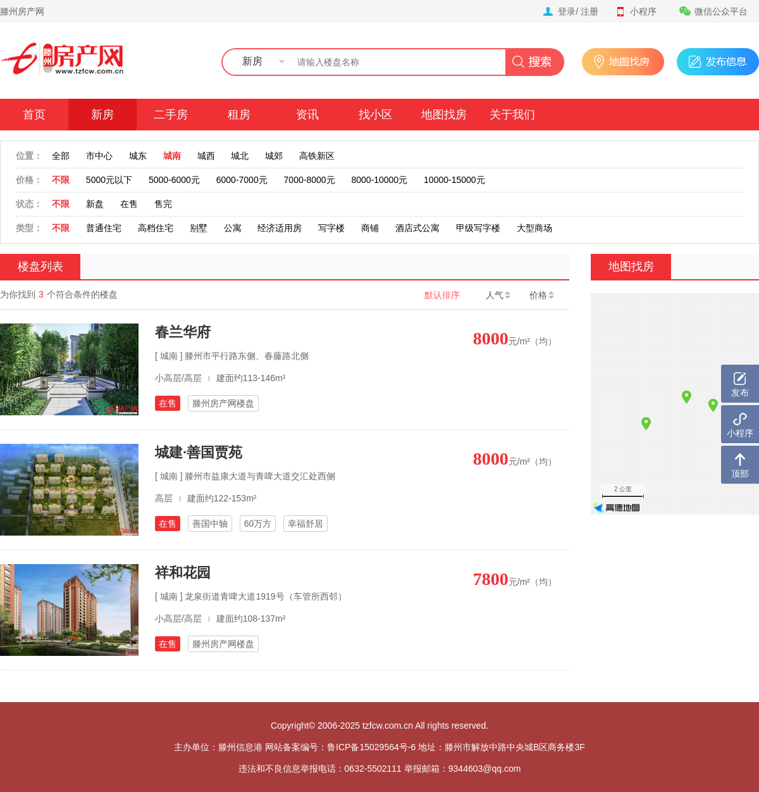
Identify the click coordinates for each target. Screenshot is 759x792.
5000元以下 (109, 180)
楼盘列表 (40, 266)
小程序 (636, 11)
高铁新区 (317, 156)
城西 (206, 156)
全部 (61, 156)
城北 (240, 156)
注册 (589, 11)
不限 (61, 180)
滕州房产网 (22, 11)
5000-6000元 (174, 180)
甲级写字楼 (478, 228)
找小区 (376, 114)
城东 (138, 156)
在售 (129, 204)
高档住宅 (155, 228)
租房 (239, 114)
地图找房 (444, 114)
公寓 (233, 228)
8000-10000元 (379, 180)
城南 (172, 156)
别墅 (198, 228)
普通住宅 (103, 228)
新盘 (95, 204)
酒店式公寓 (417, 228)
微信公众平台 (713, 11)
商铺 (370, 228)
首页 (34, 114)
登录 (567, 11)
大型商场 (534, 228)
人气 (498, 295)
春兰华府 (183, 332)
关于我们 (512, 114)
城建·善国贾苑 (198, 452)
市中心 (99, 156)
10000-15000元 (454, 180)
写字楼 (331, 228)
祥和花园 (183, 573)
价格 (541, 295)
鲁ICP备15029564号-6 (371, 747)
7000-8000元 (309, 180)
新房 (102, 114)
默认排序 (442, 295)
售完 (163, 204)
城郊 (274, 156)
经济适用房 (279, 228)
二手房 (171, 114)
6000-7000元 (242, 180)
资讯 (307, 114)
